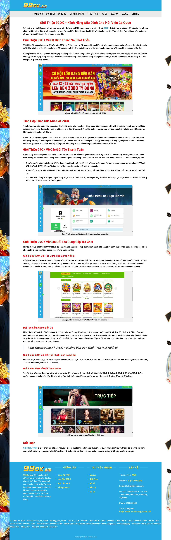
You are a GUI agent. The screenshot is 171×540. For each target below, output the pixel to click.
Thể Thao (94, 14)
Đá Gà (126, 14)
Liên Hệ (135, 14)
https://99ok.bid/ (135, 480)
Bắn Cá (115, 14)
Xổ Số (105, 14)
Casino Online (78, 14)
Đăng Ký (63, 14)
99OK (134, 475)
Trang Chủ (37, 14)
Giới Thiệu (50, 14)
